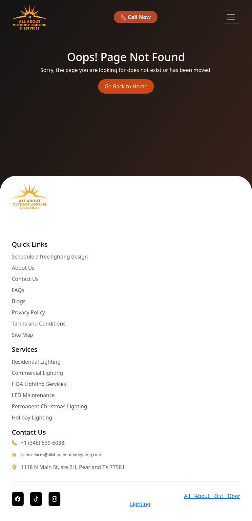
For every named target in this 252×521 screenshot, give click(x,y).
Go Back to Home (126, 86)
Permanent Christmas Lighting (49, 406)
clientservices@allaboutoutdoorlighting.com (56, 455)
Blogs (19, 301)
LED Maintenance (33, 395)
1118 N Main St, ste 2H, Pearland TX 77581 (73, 467)
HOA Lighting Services (39, 384)
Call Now (136, 17)
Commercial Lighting (37, 372)
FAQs (18, 290)
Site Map (22, 334)
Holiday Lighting (32, 417)
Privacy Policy (28, 312)
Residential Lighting (36, 361)
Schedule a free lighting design (50, 256)
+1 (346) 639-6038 (38, 443)
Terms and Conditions (39, 323)
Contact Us (25, 279)
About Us (23, 267)
